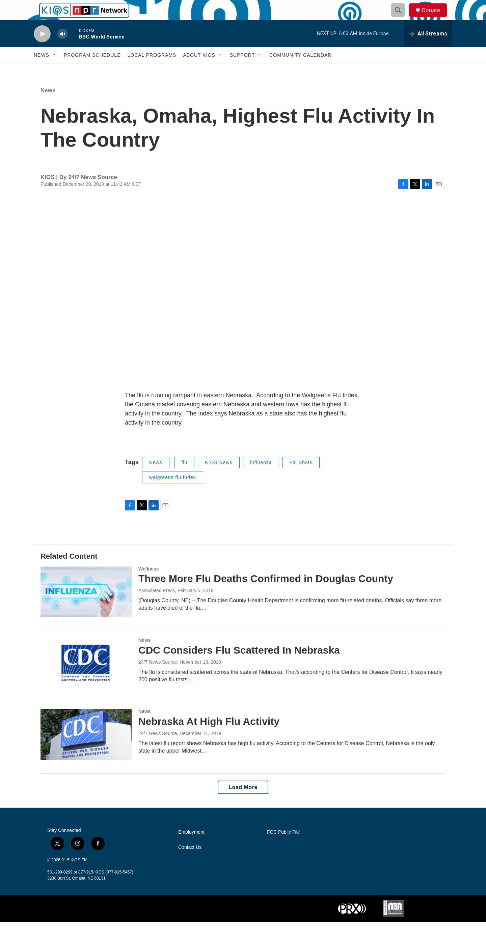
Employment (191, 847)
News (41, 70)
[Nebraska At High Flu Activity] (86, 749)
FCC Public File (283, 847)
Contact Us (189, 862)
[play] (42, 49)
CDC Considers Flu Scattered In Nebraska (239, 665)
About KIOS (199, 70)
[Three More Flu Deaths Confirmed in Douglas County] (86, 607)
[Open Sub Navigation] (54, 70)
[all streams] (428, 48)
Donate (435, 17)
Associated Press (156, 605)
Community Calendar (300, 70)
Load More (242, 802)
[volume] (62, 49)
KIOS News (218, 477)
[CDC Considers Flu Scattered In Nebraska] (86, 678)
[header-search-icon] (401, 18)
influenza (261, 477)
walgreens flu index (172, 492)
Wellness (148, 584)
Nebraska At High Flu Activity (208, 736)
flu (184, 477)
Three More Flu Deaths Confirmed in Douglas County (265, 593)
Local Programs (151, 70)
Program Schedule (92, 70)
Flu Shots (301, 477)
